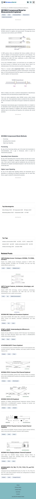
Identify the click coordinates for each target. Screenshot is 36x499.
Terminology (4, 7)
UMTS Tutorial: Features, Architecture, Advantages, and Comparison (17, 287)
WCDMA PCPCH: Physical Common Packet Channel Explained (16, 426)
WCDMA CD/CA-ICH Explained (10, 399)
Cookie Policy (18, 489)
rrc (8, 323)
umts (9, 14)
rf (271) (23, 241)
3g (7, 296)
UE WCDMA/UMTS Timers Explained (12, 345)
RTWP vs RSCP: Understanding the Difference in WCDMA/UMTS (15, 330)
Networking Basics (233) (8, 212)
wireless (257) (30, 241)
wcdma (3, 14)
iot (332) (19, 241)
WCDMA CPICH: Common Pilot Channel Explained (15, 372)
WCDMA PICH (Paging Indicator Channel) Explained (16, 452)
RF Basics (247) (27, 210)
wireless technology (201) (8, 246)
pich (9, 461)
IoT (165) (27, 212)
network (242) (5, 244)
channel (14, 407)
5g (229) (12, 244)
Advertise (18, 491)
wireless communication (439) (9, 241)
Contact (18, 494)
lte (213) (31, 244)
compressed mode (16, 14)
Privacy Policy (18, 487)
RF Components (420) (18, 210)
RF (8, 2)
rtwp (3, 339)
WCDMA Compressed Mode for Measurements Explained (19, 7)
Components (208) (19, 212)
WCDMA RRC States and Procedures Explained (14, 314)
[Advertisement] (18, 23)
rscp (8, 339)
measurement (26, 14)
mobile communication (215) (21, 244)
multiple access (16, 268)
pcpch (14, 434)
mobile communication (6, 17)
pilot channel (15, 380)
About (18, 485)
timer (14, 354)
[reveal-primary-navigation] (33, 2)
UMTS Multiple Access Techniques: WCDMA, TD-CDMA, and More (17, 258)
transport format (16, 477)
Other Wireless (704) (7, 210)
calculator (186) (18, 246)
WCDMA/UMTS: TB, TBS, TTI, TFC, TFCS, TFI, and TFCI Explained (17, 468)
